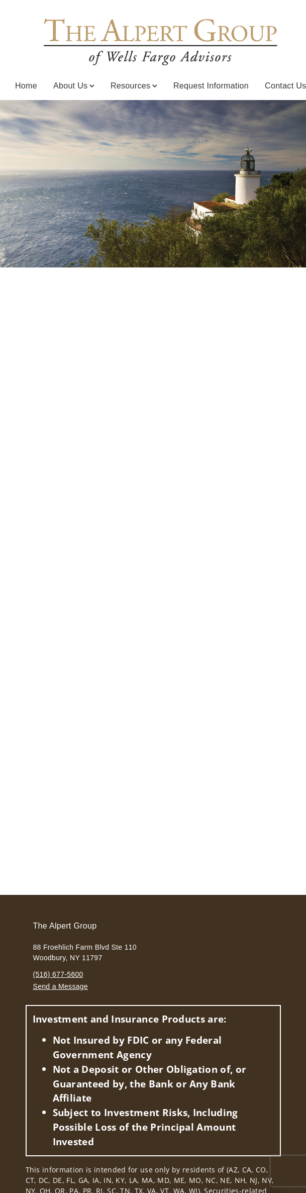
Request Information (211, 85)
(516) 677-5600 (58, 974)
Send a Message (60, 986)
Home (26, 85)
